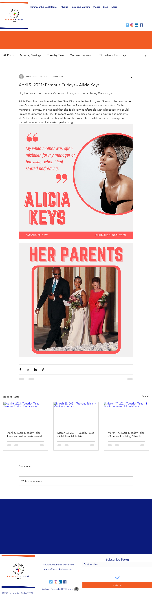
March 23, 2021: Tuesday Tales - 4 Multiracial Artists (75, 434)
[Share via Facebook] (20, 369)
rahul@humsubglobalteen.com (58, 564)
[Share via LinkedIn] (35, 369)
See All (145, 396)
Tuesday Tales (55, 55)
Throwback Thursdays (112, 55)
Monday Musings (30, 55)
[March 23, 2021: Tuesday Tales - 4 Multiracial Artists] (76, 414)
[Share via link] (43, 369)
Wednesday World (81, 55)
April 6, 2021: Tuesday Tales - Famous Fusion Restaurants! (24, 434)
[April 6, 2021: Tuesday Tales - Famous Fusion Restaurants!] (25, 414)
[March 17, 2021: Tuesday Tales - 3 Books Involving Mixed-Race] (126, 414)
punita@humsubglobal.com (58, 568)
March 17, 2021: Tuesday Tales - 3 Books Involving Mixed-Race (126, 434)
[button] (80, 7)
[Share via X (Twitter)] (27, 369)
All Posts (8, 55)
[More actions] (131, 76)
